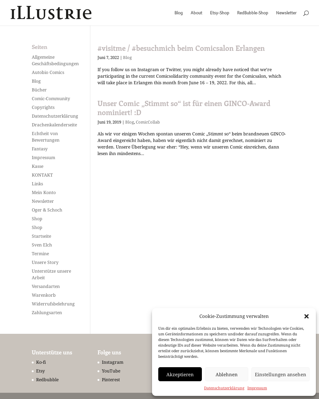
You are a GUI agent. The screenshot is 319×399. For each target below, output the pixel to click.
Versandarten (46, 286)
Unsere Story (45, 262)
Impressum (257, 388)
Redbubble (47, 379)
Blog (178, 13)
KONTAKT (42, 175)
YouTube (111, 371)
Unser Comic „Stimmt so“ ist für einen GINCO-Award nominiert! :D (184, 108)
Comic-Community (51, 98)
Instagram (112, 362)
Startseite (41, 236)
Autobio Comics (48, 72)
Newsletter (286, 13)
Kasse (37, 166)
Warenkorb (44, 295)
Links (37, 184)
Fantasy (40, 149)
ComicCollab (148, 122)
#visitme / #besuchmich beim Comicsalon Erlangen (181, 48)
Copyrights (43, 107)
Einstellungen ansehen (280, 374)
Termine (40, 253)
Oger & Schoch (47, 210)
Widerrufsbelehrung (53, 304)
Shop (37, 218)
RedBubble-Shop (252, 13)
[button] (306, 316)
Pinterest (111, 379)
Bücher (39, 90)
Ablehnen (227, 374)
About (196, 13)
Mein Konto (44, 192)
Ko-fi (41, 362)
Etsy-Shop (219, 13)
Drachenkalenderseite (54, 125)
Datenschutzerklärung (224, 388)
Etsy (40, 371)
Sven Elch (42, 245)
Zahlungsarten (47, 312)
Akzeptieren (180, 374)
